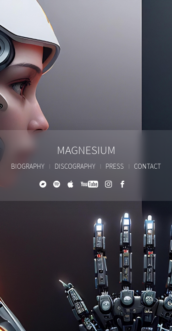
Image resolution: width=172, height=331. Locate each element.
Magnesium (86, 150)
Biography (27, 166)
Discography (75, 166)
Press (114, 166)
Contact (147, 166)
